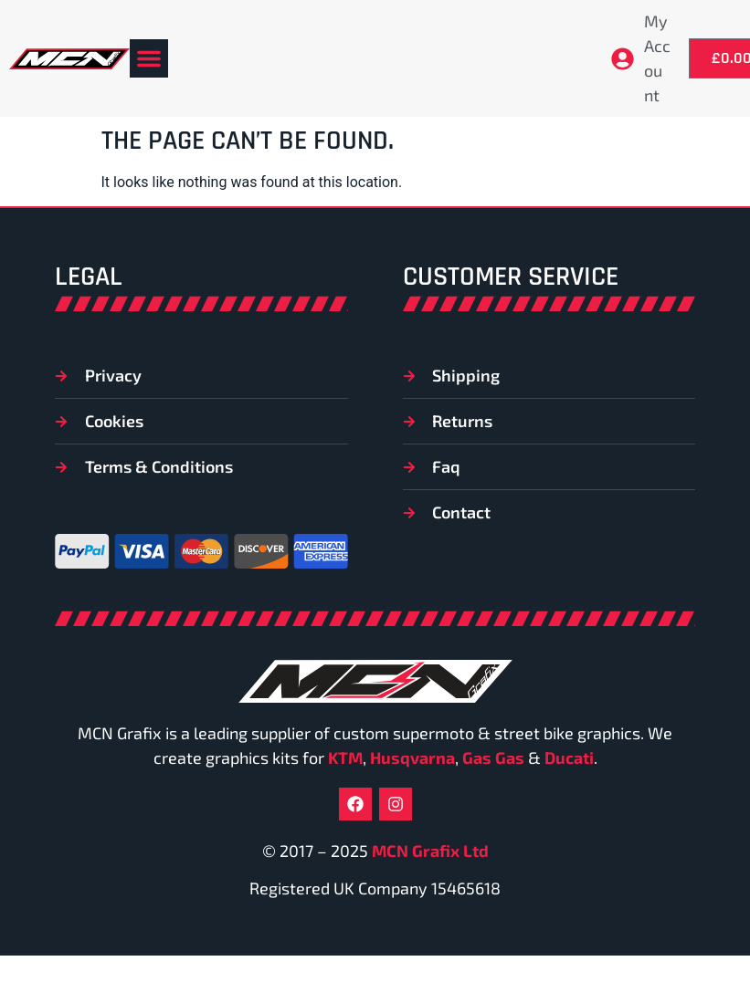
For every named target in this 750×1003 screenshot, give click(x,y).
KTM (345, 757)
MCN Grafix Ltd (430, 851)
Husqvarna (412, 757)
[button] (149, 58)
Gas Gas (493, 757)
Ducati (569, 757)
